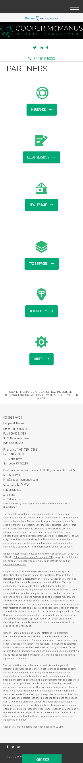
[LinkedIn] (41, 48)
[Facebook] (47, 48)
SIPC (50, 578)
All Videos (9, 495)
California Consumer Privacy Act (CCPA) (34, 557)
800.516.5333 (41, 58)
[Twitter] (35, 48)
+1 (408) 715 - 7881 (24, 450)
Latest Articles (12, 490)
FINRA (44, 578)
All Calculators (12, 499)
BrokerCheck (10, 507)
